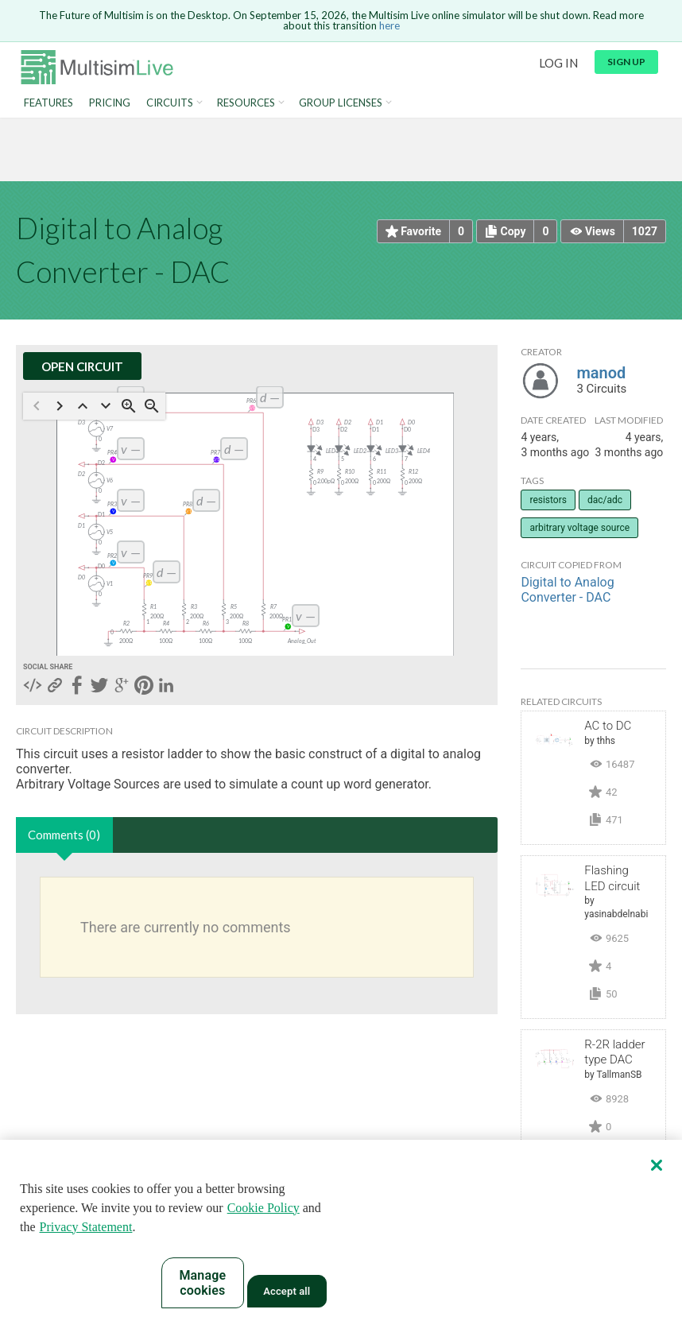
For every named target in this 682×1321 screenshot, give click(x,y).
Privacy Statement (86, 1227)
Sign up (626, 62)
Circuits (169, 103)
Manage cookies (202, 1283)
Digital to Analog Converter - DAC (567, 590)
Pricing (109, 103)
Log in (558, 63)
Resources (246, 103)
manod (601, 372)
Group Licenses (340, 103)
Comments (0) (64, 834)
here (389, 25)
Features (48, 103)
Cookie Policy (263, 1207)
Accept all (286, 1291)
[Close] (656, 1165)
